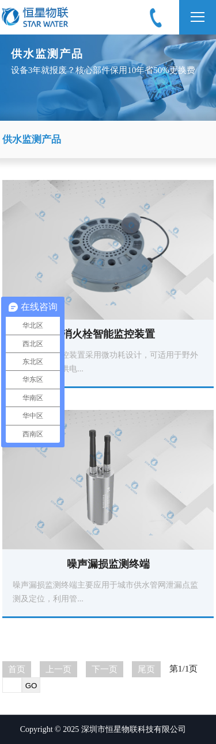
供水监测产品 (31, 139)
